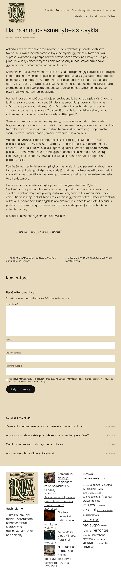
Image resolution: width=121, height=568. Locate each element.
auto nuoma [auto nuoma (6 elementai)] (89, 488)
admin (17, 37)
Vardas (9, 339)
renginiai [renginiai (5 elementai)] (86, 535)
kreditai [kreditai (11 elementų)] (89, 509)
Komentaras (12, 304)
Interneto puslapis (14, 365)
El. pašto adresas (14, 352)
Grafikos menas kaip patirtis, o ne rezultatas (34, 444)
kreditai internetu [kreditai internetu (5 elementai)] (104, 510)
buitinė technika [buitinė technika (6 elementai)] (92, 496)
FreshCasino (42, 80)
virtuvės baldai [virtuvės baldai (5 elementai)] (101, 543)
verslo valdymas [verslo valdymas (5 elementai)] (101, 539)
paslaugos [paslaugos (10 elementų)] (91, 525)
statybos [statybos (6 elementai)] (88, 538)
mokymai (44, 231)
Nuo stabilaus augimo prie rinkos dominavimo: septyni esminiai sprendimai (59, 555)
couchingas (21, 231)
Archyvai (88, 474)
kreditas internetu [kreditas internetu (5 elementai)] (91, 515)
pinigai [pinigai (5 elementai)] (104, 525)
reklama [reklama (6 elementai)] (87, 530)
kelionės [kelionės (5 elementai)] (101, 505)
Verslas (33, 37)
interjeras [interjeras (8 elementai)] (89, 505)
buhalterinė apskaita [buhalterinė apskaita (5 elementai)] (92, 493)
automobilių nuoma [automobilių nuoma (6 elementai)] (101, 484)
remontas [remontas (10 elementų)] (101, 530)
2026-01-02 (110, 435)
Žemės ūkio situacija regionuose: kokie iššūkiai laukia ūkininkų (46, 426)
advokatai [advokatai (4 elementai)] (86, 485)
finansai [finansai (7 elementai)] (107, 496)
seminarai (56, 231)
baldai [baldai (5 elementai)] (100, 489)
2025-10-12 (110, 453)
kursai (33, 231)
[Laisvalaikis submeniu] (87, 16)
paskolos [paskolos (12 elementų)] (91, 519)
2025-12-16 (110, 444)
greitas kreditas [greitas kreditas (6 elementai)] (91, 500)
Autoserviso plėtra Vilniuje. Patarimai (30, 453)
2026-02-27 (109, 426)
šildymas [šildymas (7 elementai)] (88, 547)
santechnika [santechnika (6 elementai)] (98, 534)
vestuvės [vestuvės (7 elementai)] (88, 543)
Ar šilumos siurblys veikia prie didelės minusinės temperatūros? (47, 435)
